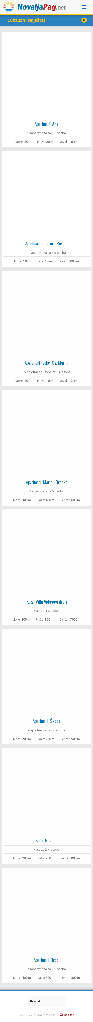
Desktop (67, 1014)
